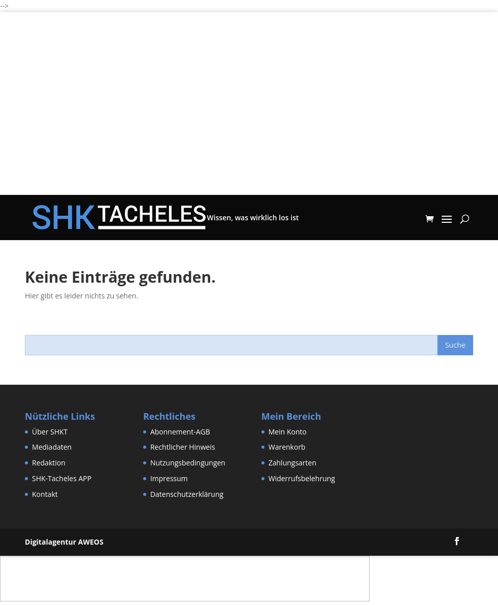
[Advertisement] (249, 124)
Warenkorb (287, 447)
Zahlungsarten (292, 462)
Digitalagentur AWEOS (64, 542)
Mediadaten (52, 447)
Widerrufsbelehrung (302, 478)
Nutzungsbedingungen (187, 462)
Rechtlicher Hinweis (182, 447)
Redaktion (48, 462)
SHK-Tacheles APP (61, 478)
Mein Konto (288, 431)
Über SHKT (50, 431)
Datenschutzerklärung (186, 494)
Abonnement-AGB (180, 431)
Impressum (169, 478)
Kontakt (45, 494)
